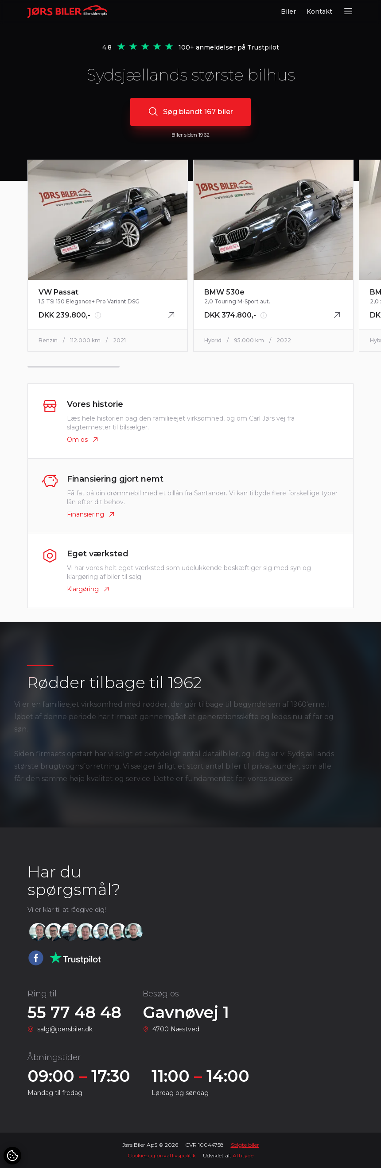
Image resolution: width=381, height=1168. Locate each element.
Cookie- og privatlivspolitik (162, 1155)
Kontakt (319, 11)
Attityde (243, 1155)
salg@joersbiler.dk (65, 1029)
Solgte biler (245, 1144)
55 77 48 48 (74, 1012)
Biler (288, 11)
